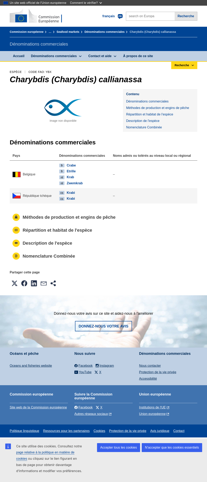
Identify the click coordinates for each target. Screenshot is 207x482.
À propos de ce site (138, 56)
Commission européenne (26, 31)
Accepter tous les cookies (118, 447)
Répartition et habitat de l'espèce (149, 114)
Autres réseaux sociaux (91, 414)
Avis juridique (159, 431)
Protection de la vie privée (157, 372)
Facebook (83, 407)
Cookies (99, 431)
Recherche (185, 16)
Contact (178, 431)
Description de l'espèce (142, 121)
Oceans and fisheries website (31, 365)
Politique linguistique (24, 431)
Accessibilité (148, 378)
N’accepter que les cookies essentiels (172, 447)
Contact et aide (100, 56)
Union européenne (152, 414)
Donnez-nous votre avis (103, 326)
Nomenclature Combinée (144, 127)
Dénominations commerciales (104, 31)
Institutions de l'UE (152, 407)
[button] (15, 283)
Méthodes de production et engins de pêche (157, 108)
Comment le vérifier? (86, 2)
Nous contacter (150, 365)
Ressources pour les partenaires (66, 431)
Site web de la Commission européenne (38, 407)
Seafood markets (68, 31)
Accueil (18, 56)
